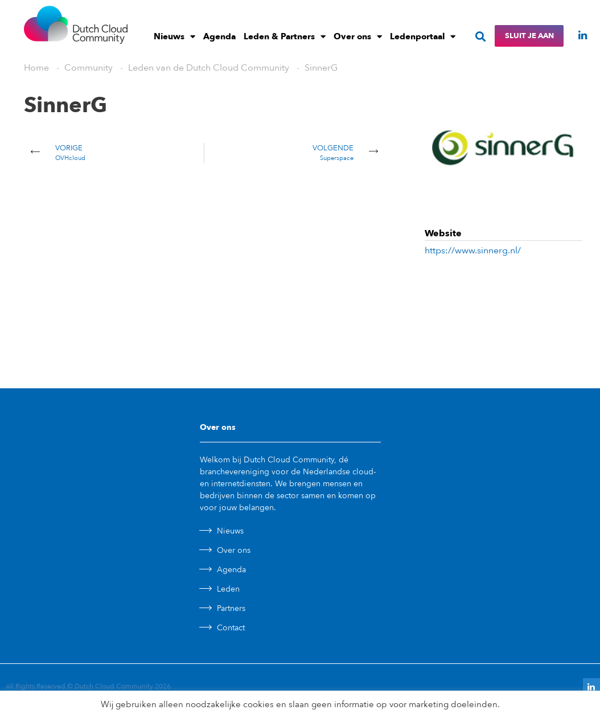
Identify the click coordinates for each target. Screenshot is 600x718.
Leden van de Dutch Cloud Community (208, 67)
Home (36, 67)
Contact (231, 627)
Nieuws (174, 37)
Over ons (358, 37)
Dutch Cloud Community (114, 686)
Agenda (219, 36)
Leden (228, 589)
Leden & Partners (285, 37)
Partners (231, 608)
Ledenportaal (422, 37)
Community (88, 67)
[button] (480, 36)
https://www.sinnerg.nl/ (473, 250)
